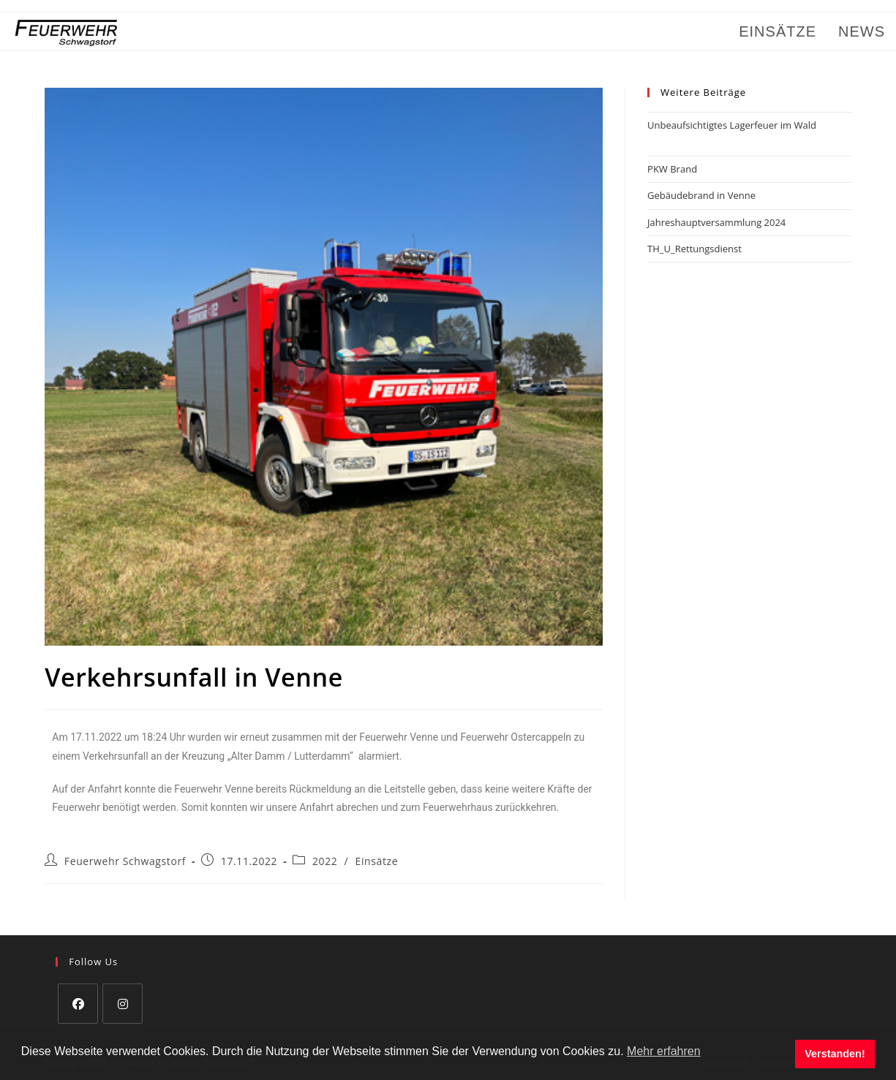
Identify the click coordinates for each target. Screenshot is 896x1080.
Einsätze (377, 861)
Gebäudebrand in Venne (701, 195)
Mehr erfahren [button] (664, 1051)
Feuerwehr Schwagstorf (125, 861)
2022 (324, 861)
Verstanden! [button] (835, 1054)
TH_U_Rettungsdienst (694, 248)
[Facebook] (78, 1003)
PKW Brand (672, 168)
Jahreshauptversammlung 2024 (716, 222)
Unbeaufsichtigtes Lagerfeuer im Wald (731, 125)
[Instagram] (122, 1003)
